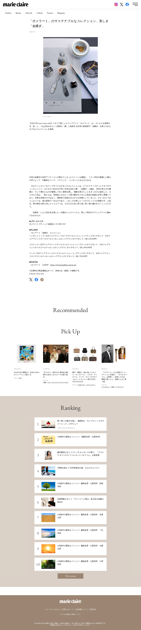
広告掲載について (81, 609)
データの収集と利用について (71, 614)
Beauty (18, 13)
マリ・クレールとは (52, 609)
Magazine (61, 13)
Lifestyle (28, 13)
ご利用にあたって (67, 609)
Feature (50, 13)
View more (70, 576)
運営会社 (93, 609)
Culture (39, 13)
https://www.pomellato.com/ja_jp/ (63, 265)
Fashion (8, 13)
